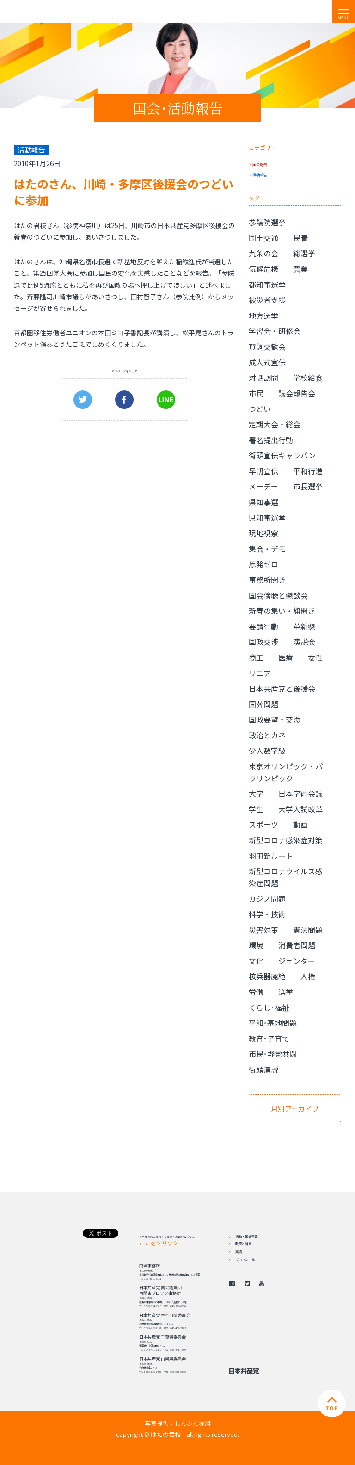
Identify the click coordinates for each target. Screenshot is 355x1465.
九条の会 (263, 253)
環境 (256, 945)
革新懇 (304, 626)
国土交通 (263, 237)
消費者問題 (296, 945)
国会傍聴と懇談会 (278, 595)
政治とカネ (267, 735)
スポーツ (263, 824)
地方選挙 (263, 315)
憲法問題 (308, 929)
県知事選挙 (267, 517)
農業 (300, 268)
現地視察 (263, 532)
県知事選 (263, 501)
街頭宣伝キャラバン (282, 455)
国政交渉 (263, 641)
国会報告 (259, 164)
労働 (256, 991)
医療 (285, 657)
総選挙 (304, 253)
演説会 (304, 641)
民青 (300, 237)
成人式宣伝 (267, 362)
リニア (260, 673)
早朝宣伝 (263, 470)
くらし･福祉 (269, 1007)
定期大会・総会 (274, 424)
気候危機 (263, 268)
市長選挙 (308, 486)
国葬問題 (263, 704)
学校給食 (308, 377)
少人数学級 (267, 750)
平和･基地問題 (273, 1022)
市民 (256, 393)
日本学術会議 (300, 793)
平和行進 (308, 470)
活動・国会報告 (246, 1236)
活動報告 (259, 175)
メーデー (263, 486)
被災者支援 (267, 299)
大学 (256, 793)
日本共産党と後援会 (282, 688)
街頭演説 (263, 1069)
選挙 (285, 991)
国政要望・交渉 (274, 719)
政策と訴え (243, 1244)
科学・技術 (267, 914)
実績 (238, 1251)
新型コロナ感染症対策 (286, 840)
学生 (256, 809)
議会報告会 (296, 393)
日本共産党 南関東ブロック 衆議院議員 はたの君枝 (62, 11)
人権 (307, 976)
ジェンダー (296, 960)
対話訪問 (263, 377)
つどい (260, 408)
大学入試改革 (300, 809)
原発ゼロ (263, 563)
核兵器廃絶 (267, 976)
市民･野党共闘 (273, 1053)
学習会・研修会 (274, 330)
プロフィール (245, 1259)
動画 (300, 824)
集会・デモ (267, 548)
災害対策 (263, 929)
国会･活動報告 (178, 108)
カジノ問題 (267, 898)
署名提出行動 (271, 439)
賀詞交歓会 (267, 346)
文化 (256, 960)
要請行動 (263, 626)
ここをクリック (158, 1243)
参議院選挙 (267, 222)
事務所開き (267, 579)
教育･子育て (269, 1038)
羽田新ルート (271, 855)
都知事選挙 (267, 284)
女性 (315, 657)
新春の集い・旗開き (282, 610)
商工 (256, 657)
